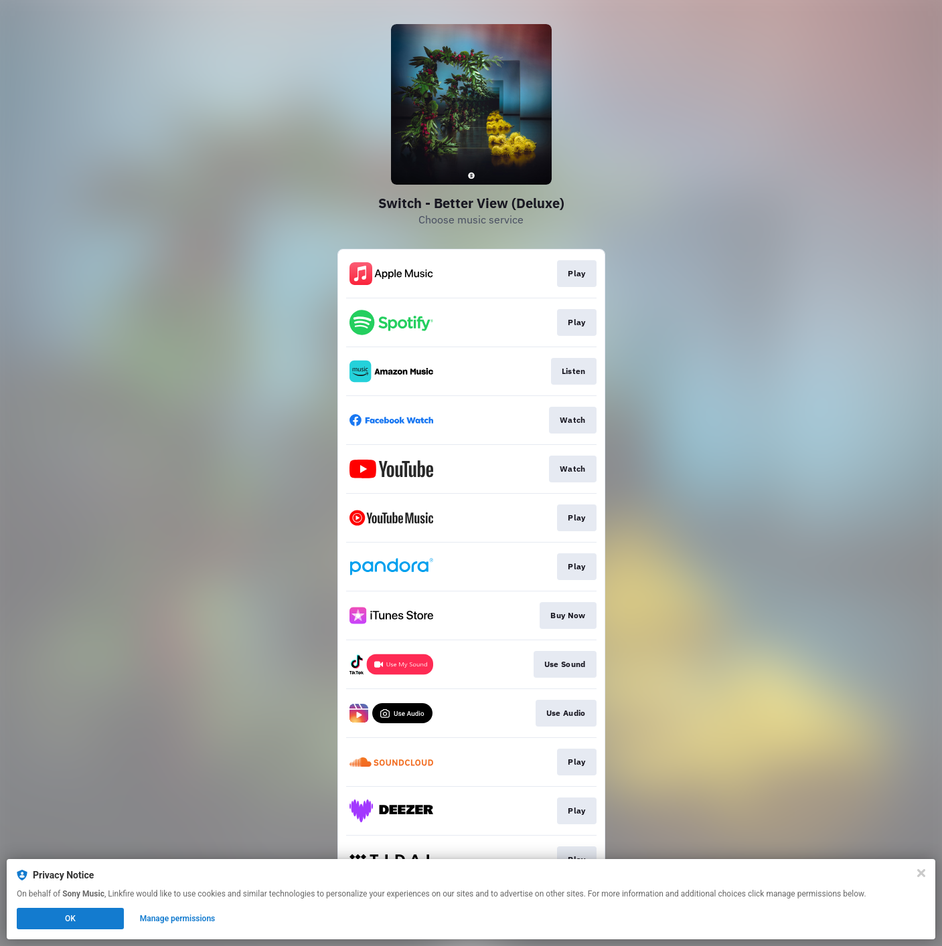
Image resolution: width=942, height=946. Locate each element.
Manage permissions (178, 918)
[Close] (921, 873)
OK (70, 918)
